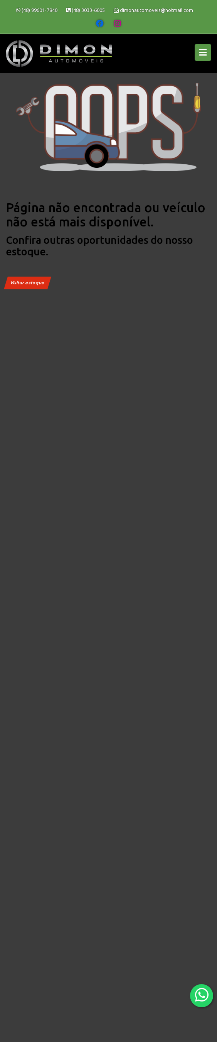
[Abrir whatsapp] (202, 995)
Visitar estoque (27, 282)
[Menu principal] (203, 52)
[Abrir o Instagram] (117, 23)
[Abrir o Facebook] (99, 23)
